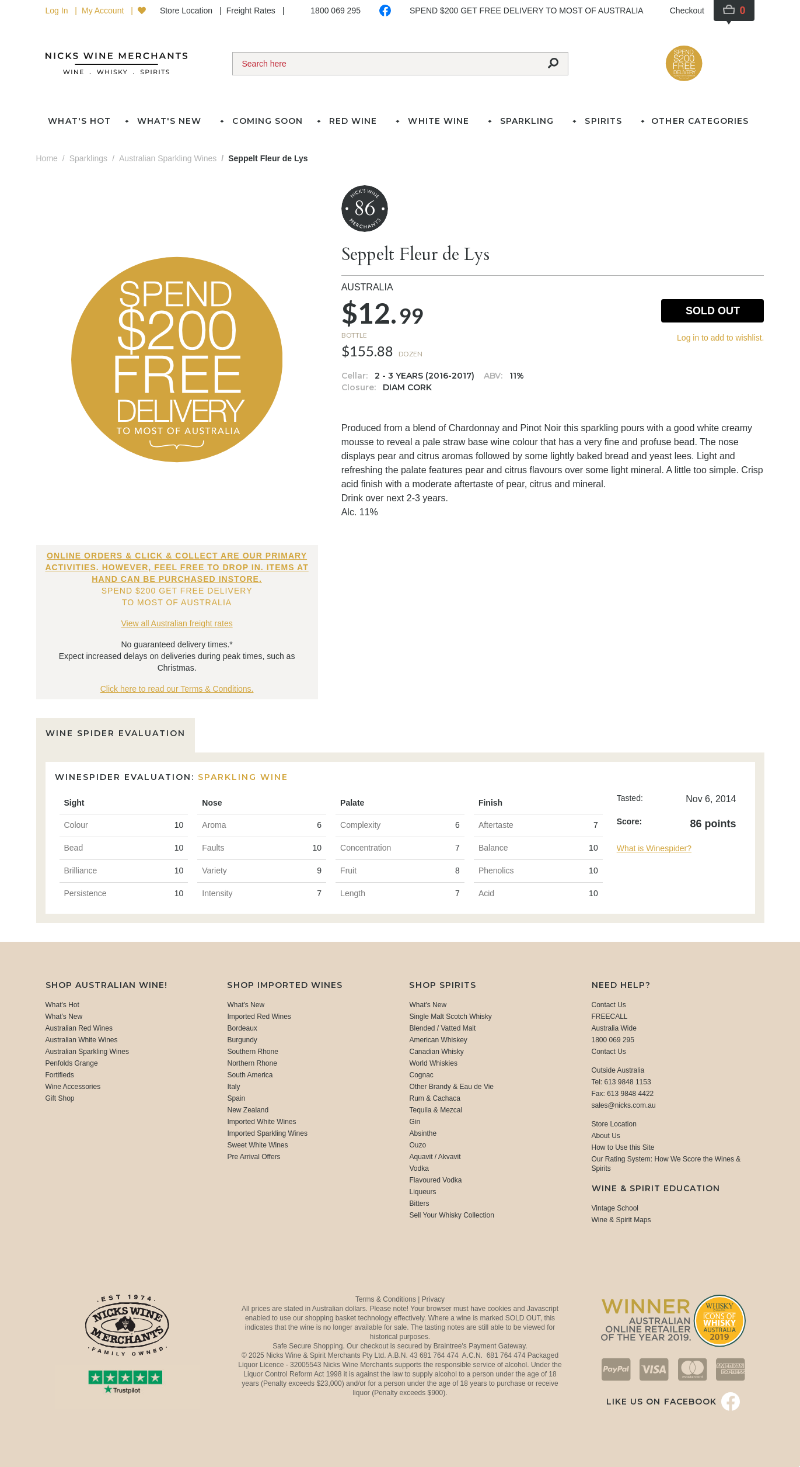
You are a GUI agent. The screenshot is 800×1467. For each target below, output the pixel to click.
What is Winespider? (654, 848)
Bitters (419, 1203)
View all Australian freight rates (177, 623)
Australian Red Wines (79, 1028)
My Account (104, 10)
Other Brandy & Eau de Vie (451, 1087)
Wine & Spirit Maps (621, 1220)
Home (47, 158)
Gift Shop (60, 1098)
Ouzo (417, 1145)
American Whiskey (438, 1040)
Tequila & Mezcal (435, 1110)
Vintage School (615, 1208)
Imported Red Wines (259, 1016)
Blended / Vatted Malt (442, 1028)
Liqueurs (422, 1192)
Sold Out (713, 311)
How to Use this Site (623, 1147)
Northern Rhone (252, 1063)
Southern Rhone (252, 1052)
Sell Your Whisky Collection (451, 1215)
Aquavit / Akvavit (434, 1157)
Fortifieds (60, 1075)
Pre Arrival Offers (253, 1157)
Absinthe (422, 1133)
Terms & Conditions (386, 1299)
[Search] (386, 64)
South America (250, 1075)
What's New (64, 1016)
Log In (58, 10)
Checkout (687, 10)
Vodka (418, 1168)
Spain (236, 1098)
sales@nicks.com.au (624, 1105)
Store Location (187, 10)
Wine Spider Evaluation (116, 733)
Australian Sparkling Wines (87, 1052)
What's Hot (79, 121)
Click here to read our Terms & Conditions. (177, 688)
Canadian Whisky (436, 1052)
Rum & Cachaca (434, 1098)
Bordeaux (242, 1028)
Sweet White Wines (257, 1145)
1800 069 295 (335, 10)
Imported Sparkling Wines (267, 1133)
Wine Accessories (73, 1087)
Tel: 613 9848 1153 (621, 1082)
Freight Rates (252, 10)
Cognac (421, 1075)
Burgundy (242, 1040)
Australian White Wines (82, 1040)
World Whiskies (433, 1063)
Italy (233, 1087)
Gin (414, 1122)
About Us (606, 1136)
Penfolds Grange (72, 1063)
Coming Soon (267, 121)
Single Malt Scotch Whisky (450, 1016)
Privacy (433, 1299)
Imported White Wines (261, 1122)
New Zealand (247, 1110)
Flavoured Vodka (435, 1180)
